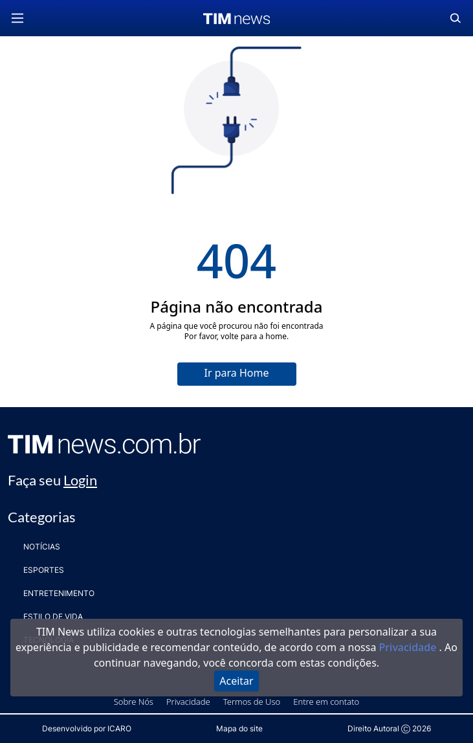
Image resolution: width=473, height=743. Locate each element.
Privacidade (409, 647)
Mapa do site (239, 728)
